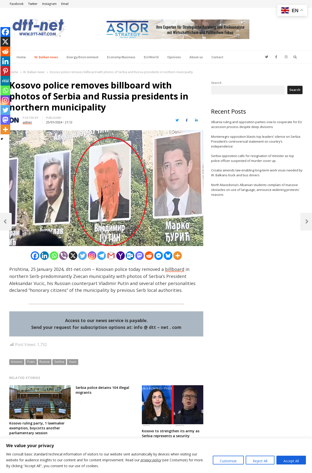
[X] (73, 255)
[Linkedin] (44, 255)
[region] (156, 455)
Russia (44, 361)
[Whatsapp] (54, 255)
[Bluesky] (168, 255)
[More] (177, 255)
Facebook (16, 4)
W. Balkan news (46, 57)
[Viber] (63, 255)
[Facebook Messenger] (158, 255)
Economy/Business (121, 57)
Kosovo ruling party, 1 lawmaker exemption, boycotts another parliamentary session (37, 428)
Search (216, 83)
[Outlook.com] (130, 255)
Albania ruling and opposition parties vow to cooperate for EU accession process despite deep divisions (256, 124)
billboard (174, 269)
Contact (217, 57)
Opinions (174, 57)
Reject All (260, 461)
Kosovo (16, 361)
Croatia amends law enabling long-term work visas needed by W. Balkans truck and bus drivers (256, 172)
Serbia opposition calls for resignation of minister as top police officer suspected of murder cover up (252, 158)
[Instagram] (92, 255)
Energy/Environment (82, 57)
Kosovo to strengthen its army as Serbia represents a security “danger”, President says (170, 436)
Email (64, 4)
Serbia (59, 361)
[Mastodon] (139, 255)
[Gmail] (111, 255)
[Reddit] (149, 255)
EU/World (151, 57)
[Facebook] (35, 255)
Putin (31, 361)
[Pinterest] (5, 71)
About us (196, 57)
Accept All (291, 461)
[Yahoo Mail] (120, 255)
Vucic (73, 361)
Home (21, 57)
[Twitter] (82, 255)
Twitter (33, 4)
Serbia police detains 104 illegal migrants (102, 390)
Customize (228, 461)
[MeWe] (5, 81)
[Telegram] (101, 255)
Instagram (49, 4)
